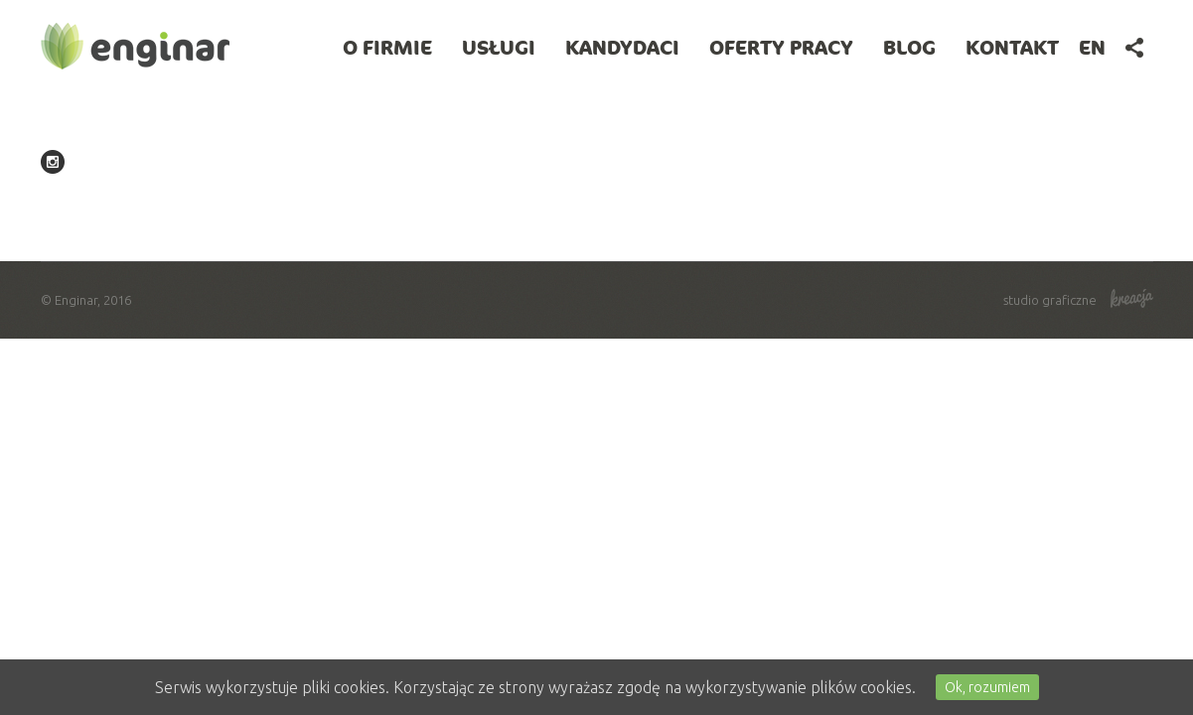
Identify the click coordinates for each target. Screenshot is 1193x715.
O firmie (387, 47)
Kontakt (1012, 47)
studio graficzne (1078, 300)
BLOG (909, 47)
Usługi (498, 47)
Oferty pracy (781, 47)
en (1092, 47)
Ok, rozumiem (987, 687)
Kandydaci (622, 47)
